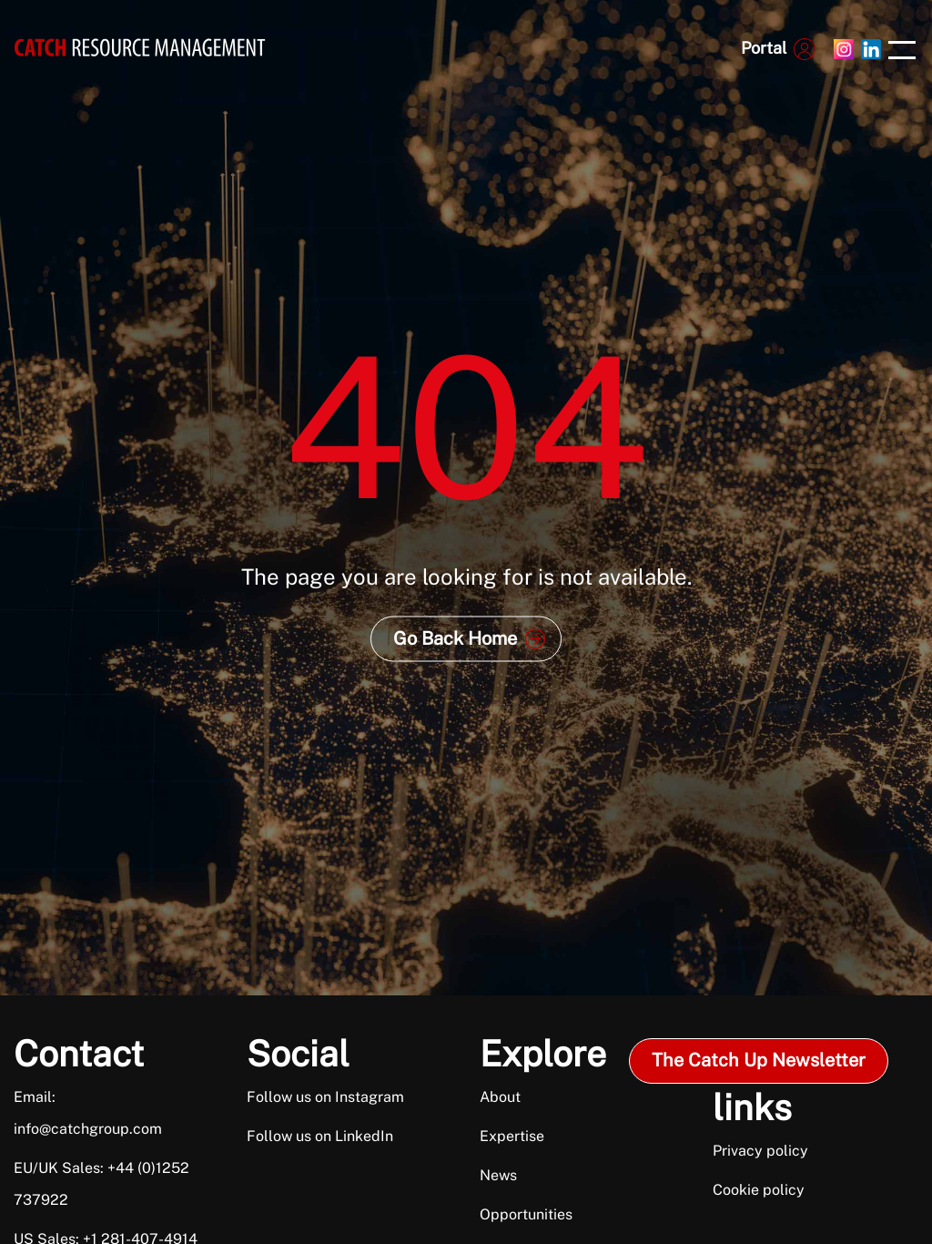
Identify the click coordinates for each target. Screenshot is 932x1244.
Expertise (512, 1136)
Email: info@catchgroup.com (88, 1112)
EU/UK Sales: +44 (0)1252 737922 (101, 1183)
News (498, 1175)
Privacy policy (760, 1150)
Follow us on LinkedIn (320, 1136)
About (500, 1097)
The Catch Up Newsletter (759, 1060)
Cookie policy (759, 1189)
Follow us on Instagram (325, 1097)
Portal (763, 47)
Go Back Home (455, 638)
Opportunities (526, 1214)
